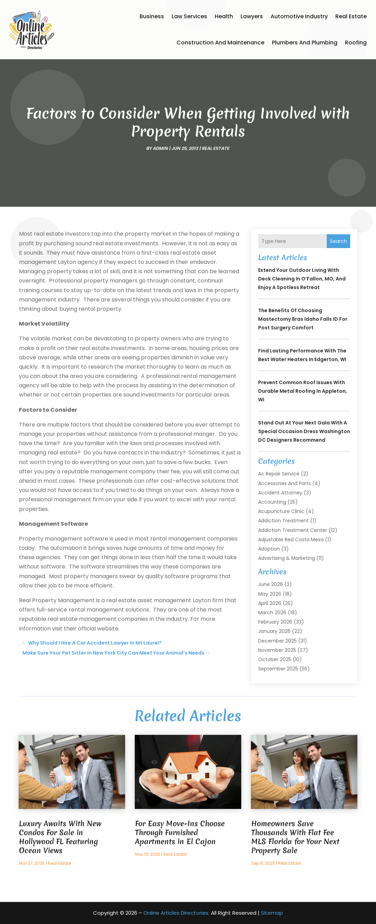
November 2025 (277, 650)
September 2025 (278, 668)
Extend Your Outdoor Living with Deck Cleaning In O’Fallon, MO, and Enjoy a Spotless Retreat (302, 279)
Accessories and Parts (284, 483)
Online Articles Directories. (176, 912)
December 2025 (277, 640)
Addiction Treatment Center (292, 530)
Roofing (356, 43)
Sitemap (272, 912)
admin (160, 148)
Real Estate (351, 16)
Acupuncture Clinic (281, 511)
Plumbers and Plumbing (304, 43)
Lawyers (252, 16)
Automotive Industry (299, 16)
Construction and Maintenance (220, 43)
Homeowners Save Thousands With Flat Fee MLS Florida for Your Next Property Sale (295, 837)
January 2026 (274, 631)
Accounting (272, 502)
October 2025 (274, 659)
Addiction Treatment (283, 520)
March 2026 (272, 612)
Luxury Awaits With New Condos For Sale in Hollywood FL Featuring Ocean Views (60, 837)
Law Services (189, 16)
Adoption (269, 548)
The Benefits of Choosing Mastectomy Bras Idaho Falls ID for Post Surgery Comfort (302, 319)
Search (338, 241)
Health (224, 16)
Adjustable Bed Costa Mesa (291, 539)
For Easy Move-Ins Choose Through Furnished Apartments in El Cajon (180, 832)
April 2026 (269, 603)
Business (152, 16)
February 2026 (275, 621)
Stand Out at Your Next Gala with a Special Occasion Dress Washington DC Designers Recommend (304, 431)
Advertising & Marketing (286, 558)
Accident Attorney (280, 492)
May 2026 (269, 594)
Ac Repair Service (278, 473)
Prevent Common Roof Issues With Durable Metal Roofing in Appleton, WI (302, 391)
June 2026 (270, 584)
